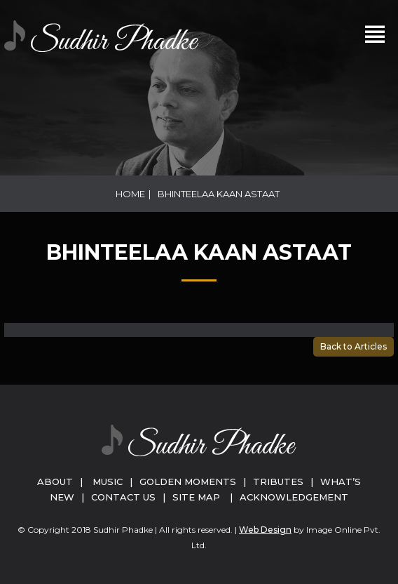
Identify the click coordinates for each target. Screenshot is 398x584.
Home (130, 193)
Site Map (196, 497)
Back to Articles (353, 346)
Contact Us (123, 497)
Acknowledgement (294, 497)
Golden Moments (187, 481)
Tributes (278, 481)
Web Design (265, 529)
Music (107, 481)
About (55, 481)
